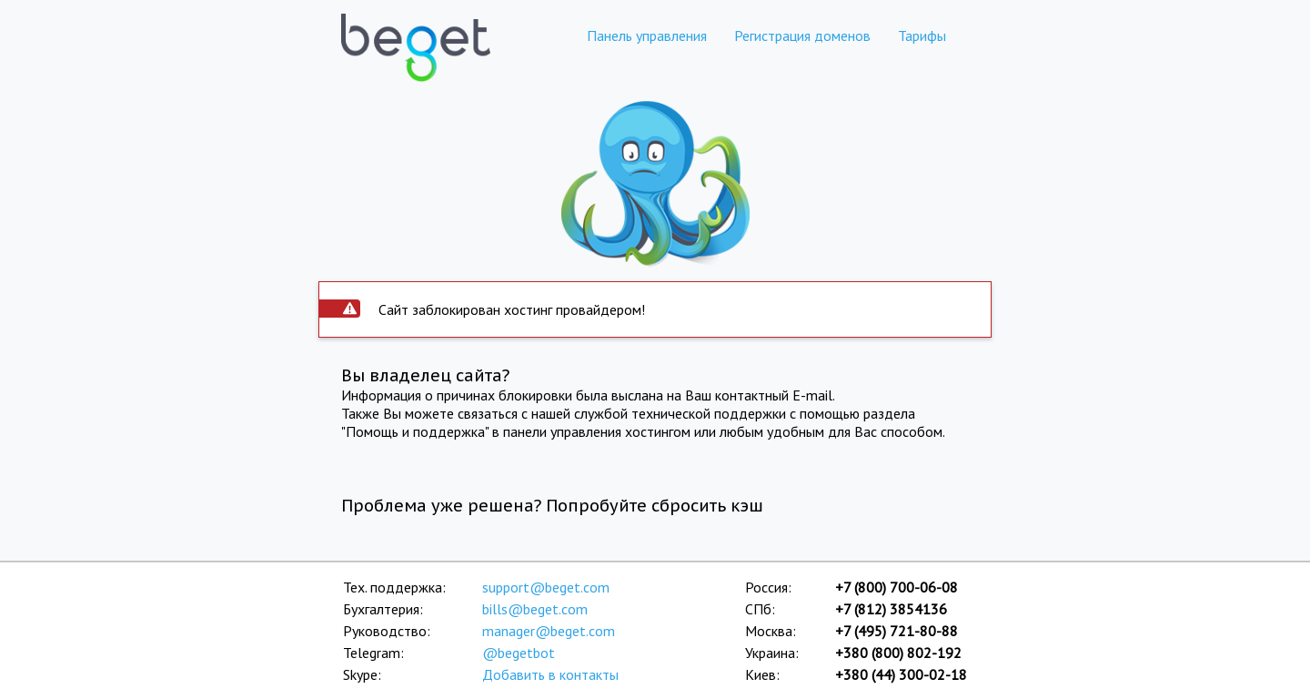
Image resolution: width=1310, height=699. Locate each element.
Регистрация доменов (802, 35)
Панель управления (647, 35)
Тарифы (922, 35)
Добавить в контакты (550, 674)
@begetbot (518, 652)
